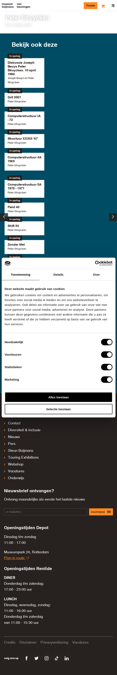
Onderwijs (14, 478)
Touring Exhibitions (21, 457)
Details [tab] (59, 274)
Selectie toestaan (58, 409)
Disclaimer (28, 642)
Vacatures (14, 471)
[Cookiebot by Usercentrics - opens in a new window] (94, 263)
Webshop (13, 464)
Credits (9, 642)
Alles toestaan (58, 397)
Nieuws (12, 437)
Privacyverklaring (54, 642)
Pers (9, 444)
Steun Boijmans (18, 451)
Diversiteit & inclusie (22, 430)
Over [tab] (96, 274)
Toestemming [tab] (21, 274)
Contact (12, 423)
